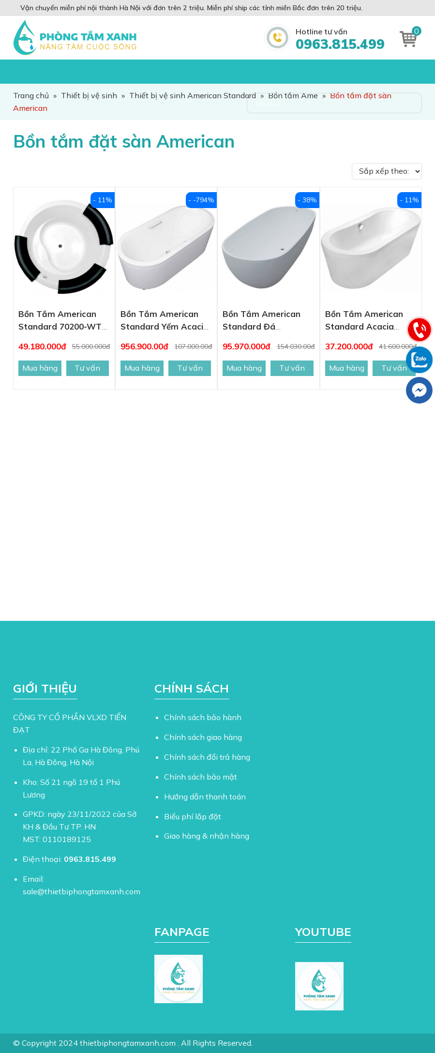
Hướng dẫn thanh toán (205, 796)
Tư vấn (87, 368)
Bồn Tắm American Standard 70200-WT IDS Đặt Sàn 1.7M (60, 326)
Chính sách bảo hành (202, 717)
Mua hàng (40, 368)
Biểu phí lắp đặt (192, 816)
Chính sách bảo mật (200, 777)
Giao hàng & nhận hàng (206, 836)
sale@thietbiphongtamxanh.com (81, 891)
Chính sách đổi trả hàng (207, 757)
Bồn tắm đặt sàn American (124, 141)
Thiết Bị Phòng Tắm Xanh (77, 38)
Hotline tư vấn (340, 39)
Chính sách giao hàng (203, 737)
